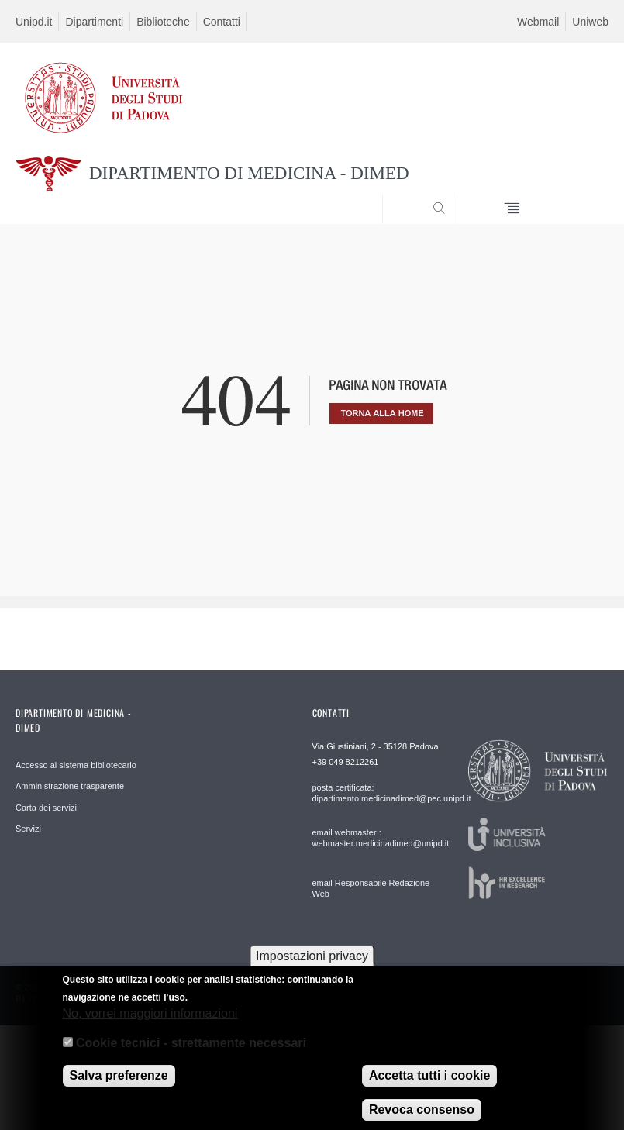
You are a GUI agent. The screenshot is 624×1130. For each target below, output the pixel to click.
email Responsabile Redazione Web (371, 888)
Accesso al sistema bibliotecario (76, 765)
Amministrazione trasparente (70, 786)
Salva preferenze (119, 1085)
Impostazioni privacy (312, 966)
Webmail (538, 22)
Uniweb (590, 22)
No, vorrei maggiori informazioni (150, 1023)
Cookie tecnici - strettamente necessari (191, 1052)
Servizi (28, 828)
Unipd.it (34, 22)
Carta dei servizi (46, 807)
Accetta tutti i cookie (429, 1085)
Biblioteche (163, 22)
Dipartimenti (94, 22)
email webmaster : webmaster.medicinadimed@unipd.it (372, 838)
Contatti (221, 22)
